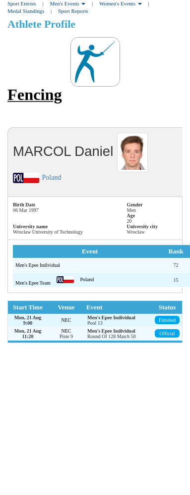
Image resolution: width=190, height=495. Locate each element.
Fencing (34, 94)
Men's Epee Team (33, 283)
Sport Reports (73, 11)
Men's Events (67, 3)
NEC (66, 320)
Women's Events (120, 3)
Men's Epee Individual (37, 265)
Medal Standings (25, 11)
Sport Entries (21, 3)
